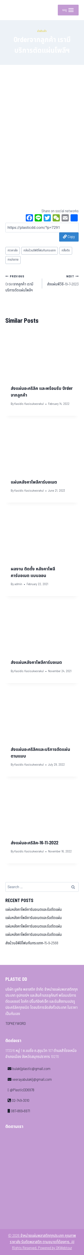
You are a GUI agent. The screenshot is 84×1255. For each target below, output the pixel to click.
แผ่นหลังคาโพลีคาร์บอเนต (34, 482)
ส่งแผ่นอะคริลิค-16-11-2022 (34, 843)
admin (18, 584)
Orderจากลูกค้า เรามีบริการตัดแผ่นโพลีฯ (21, 283)
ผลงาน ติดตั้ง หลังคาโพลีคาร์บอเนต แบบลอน (33, 572)
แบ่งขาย (13, 259)
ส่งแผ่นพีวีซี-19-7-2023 (62, 280)
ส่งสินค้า (42, 31)
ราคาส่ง (12, 250)
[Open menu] (68, 10)
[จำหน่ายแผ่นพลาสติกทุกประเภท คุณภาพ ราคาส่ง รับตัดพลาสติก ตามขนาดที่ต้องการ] (12, 10)
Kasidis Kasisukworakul (29, 404)
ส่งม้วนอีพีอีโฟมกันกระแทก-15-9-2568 (31, 943)
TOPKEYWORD (15, 1024)
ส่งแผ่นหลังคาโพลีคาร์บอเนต (36, 662)
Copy (69, 237)
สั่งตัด (65, 250)
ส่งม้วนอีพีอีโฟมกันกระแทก (39, 250)
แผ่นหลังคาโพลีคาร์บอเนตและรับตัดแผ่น (33, 910)
